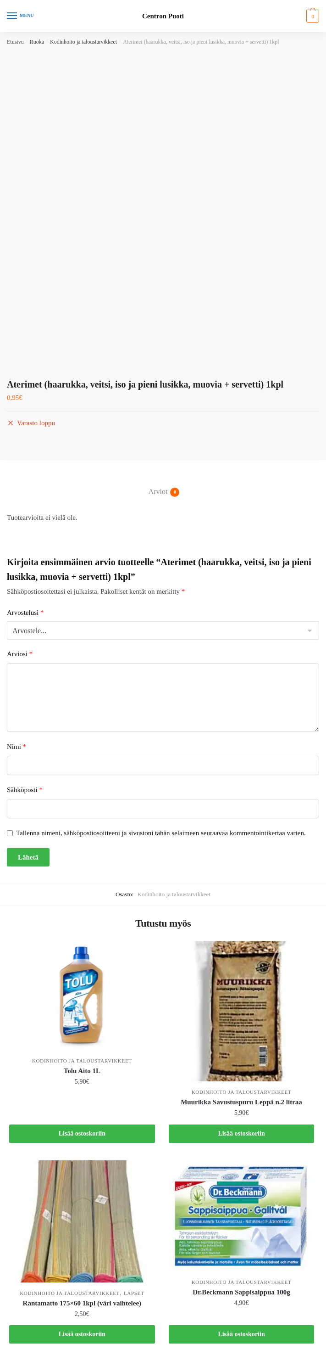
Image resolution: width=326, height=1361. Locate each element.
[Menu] (20, 16)
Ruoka (37, 42)
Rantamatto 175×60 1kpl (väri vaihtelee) (82, 1303)
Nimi (16, 746)
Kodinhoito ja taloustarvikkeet (83, 42)
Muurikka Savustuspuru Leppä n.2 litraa (241, 1102)
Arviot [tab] (158, 492)
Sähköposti (25, 789)
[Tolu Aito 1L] (82, 995)
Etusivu (15, 42)
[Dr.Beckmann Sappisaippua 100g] (242, 1215)
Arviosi (20, 654)
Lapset (134, 1293)
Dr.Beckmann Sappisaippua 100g (241, 1292)
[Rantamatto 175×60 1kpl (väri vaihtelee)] (82, 1221)
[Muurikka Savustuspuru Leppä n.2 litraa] (242, 1011)
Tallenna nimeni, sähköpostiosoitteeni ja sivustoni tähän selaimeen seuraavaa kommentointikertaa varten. (161, 833)
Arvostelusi (25, 612)
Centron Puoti (163, 16)
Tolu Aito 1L (82, 1070)
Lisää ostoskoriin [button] (82, 1133)
